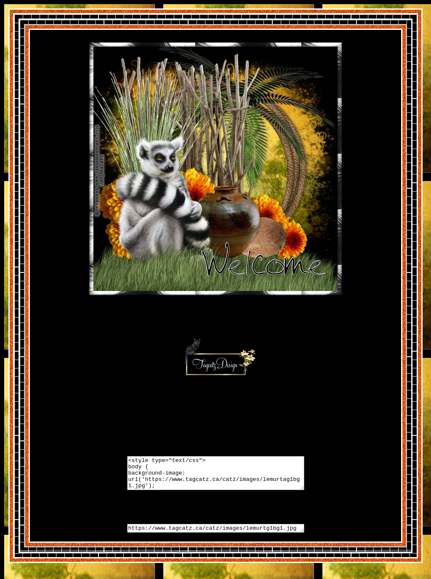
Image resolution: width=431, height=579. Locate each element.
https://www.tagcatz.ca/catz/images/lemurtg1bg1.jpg (216, 535)
